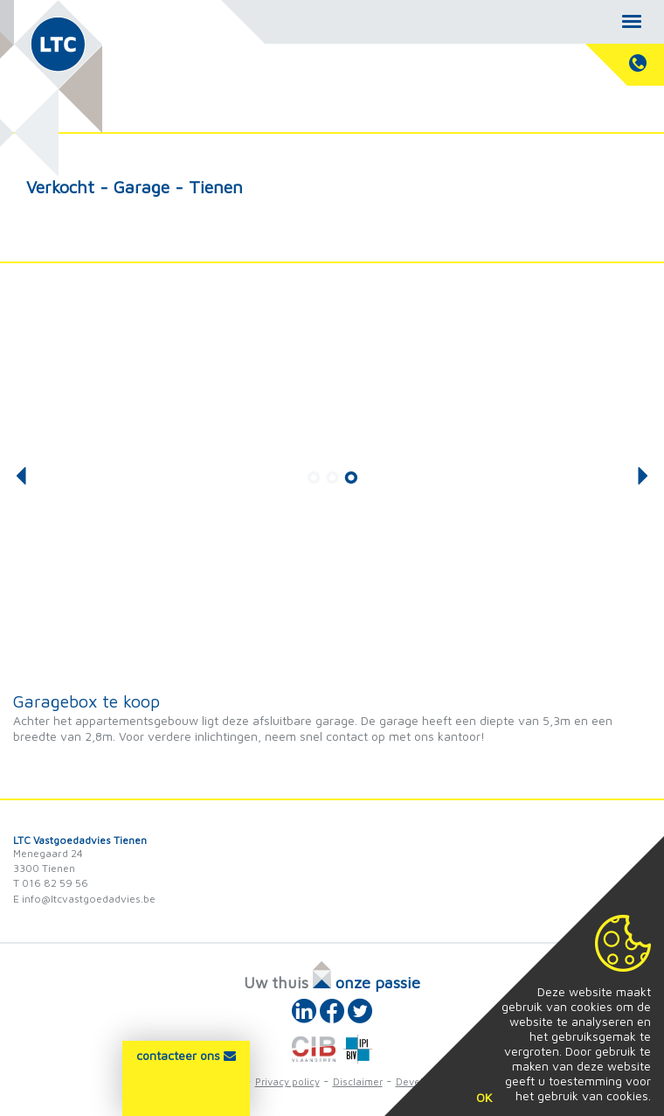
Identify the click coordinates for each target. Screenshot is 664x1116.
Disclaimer (358, 1081)
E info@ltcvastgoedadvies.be (84, 898)
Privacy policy (287, 1081)
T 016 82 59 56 (50, 883)
